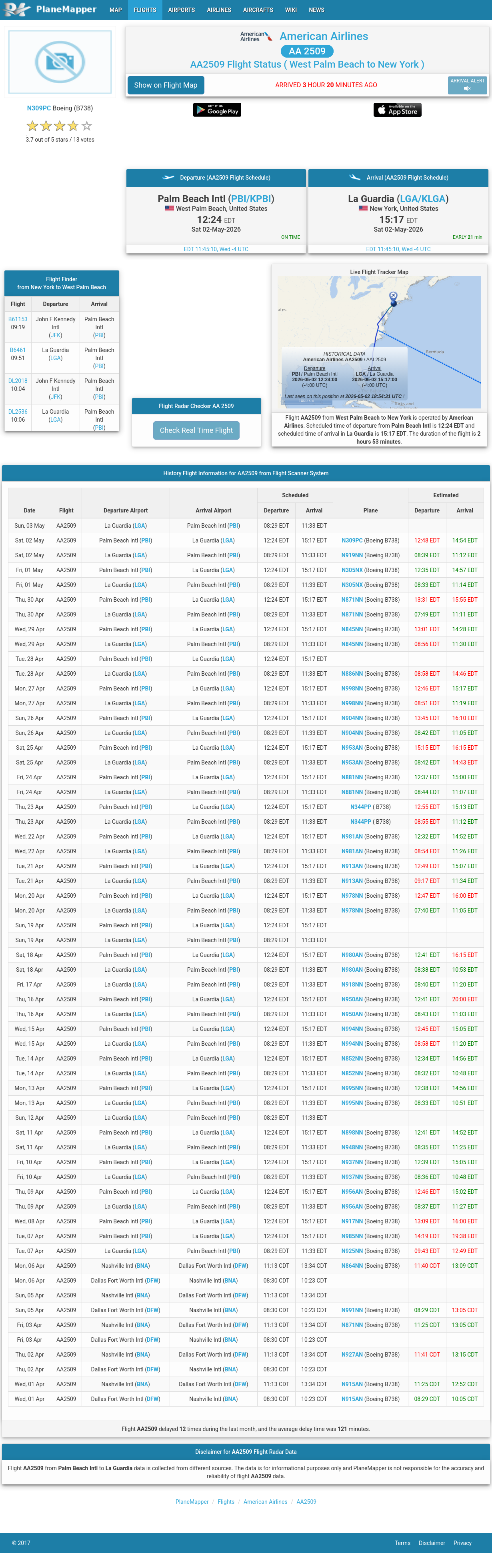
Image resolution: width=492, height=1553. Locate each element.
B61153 (18, 319)
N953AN (352, 747)
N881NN (352, 777)
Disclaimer (436, 1543)
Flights (226, 1502)
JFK (55, 335)
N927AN (352, 1354)
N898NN (352, 1132)
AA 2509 (307, 51)
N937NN (352, 1162)
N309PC (39, 108)
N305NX (352, 570)
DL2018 (18, 381)
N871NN (352, 599)
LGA (55, 358)
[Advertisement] (307, 143)
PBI (99, 335)
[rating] (60, 135)
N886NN (352, 673)
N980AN (352, 955)
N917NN (352, 1221)
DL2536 (18, 411)
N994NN (352, 1029)
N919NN (352, 555)
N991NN (352, 1310)
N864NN (352, 1266)
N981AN (352, 836)
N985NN (352, 1236)
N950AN (352, 999)
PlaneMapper (192, 1502)
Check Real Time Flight (196, 430)
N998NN (352, 688)
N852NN (352, 1058)
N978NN (352, 896)
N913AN (352, 866)
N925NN (352, 1251)
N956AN (352, 1192)
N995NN (352, 1088)
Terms (407, 1543)
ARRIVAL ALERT (467, 85)
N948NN (352, 1147)
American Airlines (324, 36)
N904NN (352, 718)
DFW (240, 1266)
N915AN (352, 1384)
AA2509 (306, 1502)
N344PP (360, 807)
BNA (142, 1266)
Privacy (467, 1543)
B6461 (18, 350)
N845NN (352, 629)
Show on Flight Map (166, 85)
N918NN (352, 984)
